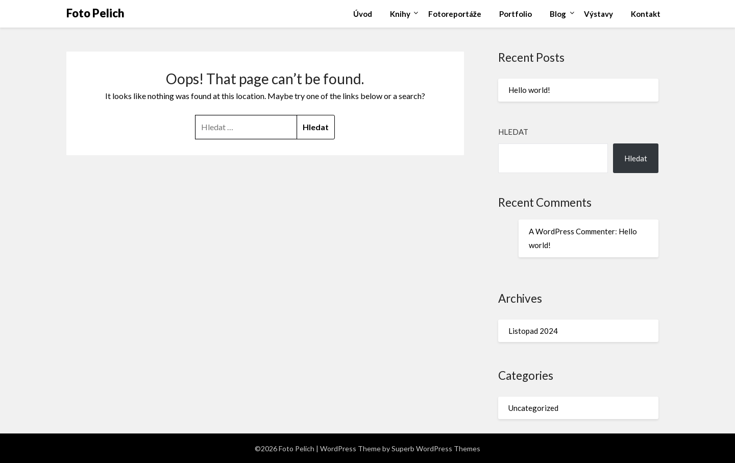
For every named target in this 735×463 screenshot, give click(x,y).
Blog (558, 13)
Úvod (362, 13)
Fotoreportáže (455, 13)
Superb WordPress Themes (435, 448)
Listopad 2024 (533, 330)
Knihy (400, 13)
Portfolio (515, 13)
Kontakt (645, 13)
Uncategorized (533, 407)
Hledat (513, 131)
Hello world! (529, 89)
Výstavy (598, 13)
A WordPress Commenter (572, 231)
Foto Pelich (95, 13)
